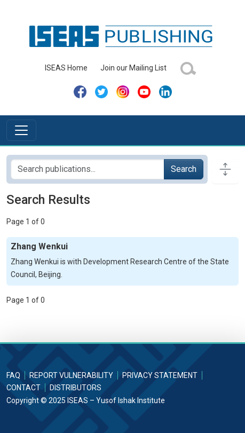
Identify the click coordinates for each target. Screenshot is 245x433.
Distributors (75, 387)
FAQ (13, 375)
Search (183, 169)
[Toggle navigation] (21, 130)
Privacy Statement (159, 375)
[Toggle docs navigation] (225, 169)
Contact (23, 387)
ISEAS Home (66, 68)
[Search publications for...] (87, 169)
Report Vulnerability (71, 375)
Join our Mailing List (133, 68)
